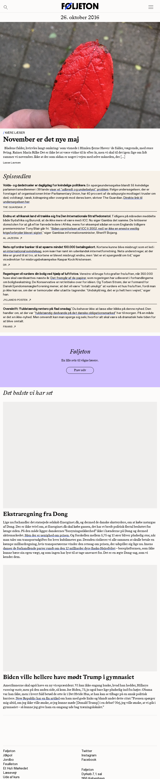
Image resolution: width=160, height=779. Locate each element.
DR (6, 265)
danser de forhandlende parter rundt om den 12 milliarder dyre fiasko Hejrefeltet (59, 548)
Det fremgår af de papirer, (69, 278)
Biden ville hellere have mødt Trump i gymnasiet (68, 677)
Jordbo (8, 759)
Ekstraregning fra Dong (35, 514)
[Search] (6, 7)
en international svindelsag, (22, 251)
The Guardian (14, 207)
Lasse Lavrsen (12, 163)
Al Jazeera (12, 238)
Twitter (86, 751)
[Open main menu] (151, 7)
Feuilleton (10, 764)
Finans (9, 327)
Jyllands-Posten (17, 300)
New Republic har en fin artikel (38, 698)
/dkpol (7, 755)
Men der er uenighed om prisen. (47, 535)
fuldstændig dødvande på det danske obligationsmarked (75, 313)
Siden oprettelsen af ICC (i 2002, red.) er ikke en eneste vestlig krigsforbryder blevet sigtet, (71, 231)
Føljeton (9, 751)
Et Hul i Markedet (15, 768)
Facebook (88, 759)
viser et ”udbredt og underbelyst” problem (79, 189)
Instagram (88, 755)
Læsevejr (10, 773)
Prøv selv (80, 370)
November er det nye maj (41, 139)
